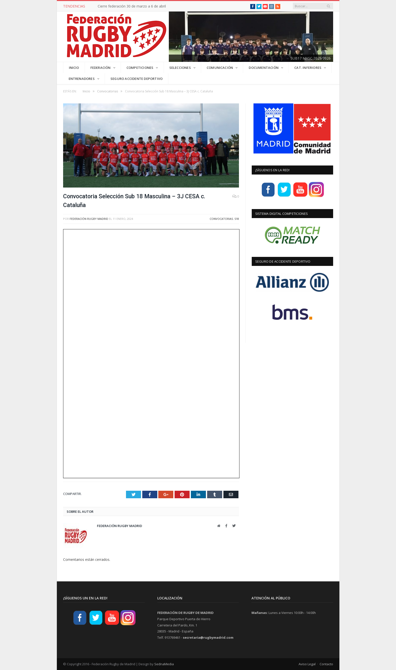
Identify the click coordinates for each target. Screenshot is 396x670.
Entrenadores (82, 78)
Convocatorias (221, 219)
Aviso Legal (307, 663)
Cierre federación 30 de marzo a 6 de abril (132, 6)
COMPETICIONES (140, 67)
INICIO (74, 67)
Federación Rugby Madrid (89, 219)
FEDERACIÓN (100, 67)
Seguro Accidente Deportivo (136, 78)
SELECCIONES (180, 67)
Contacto (326, 663)
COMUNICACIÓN (220, 67)
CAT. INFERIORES (307, 67)
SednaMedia (164, 663)
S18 (236, 219)
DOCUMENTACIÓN (264, 67)
